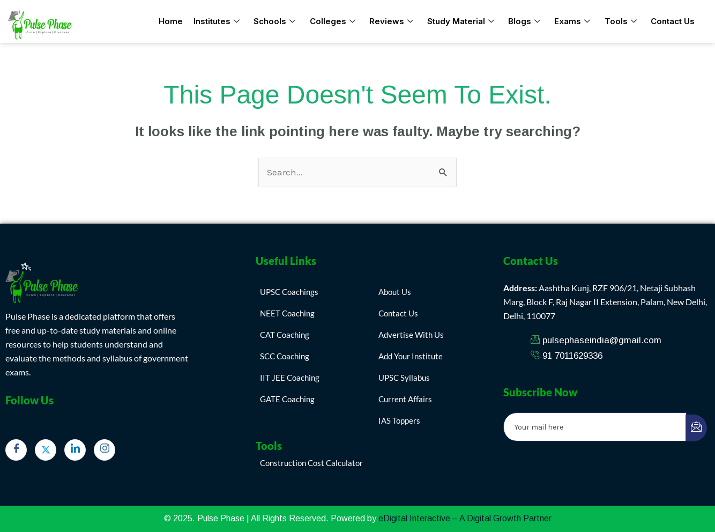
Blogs (524, 21)
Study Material (460, 21)
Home (171, 21)
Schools (275, 21)
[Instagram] (104, 450)
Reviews (391, 21)
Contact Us (672, 21)
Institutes (217, 21)
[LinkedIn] (75, 450)
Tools (620, 21)
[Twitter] (45, 450)
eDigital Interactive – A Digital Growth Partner (465, 518)
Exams (572, 21)
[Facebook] (16, 450)
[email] (595, 426)
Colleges (332, 21)
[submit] (696, 428)
